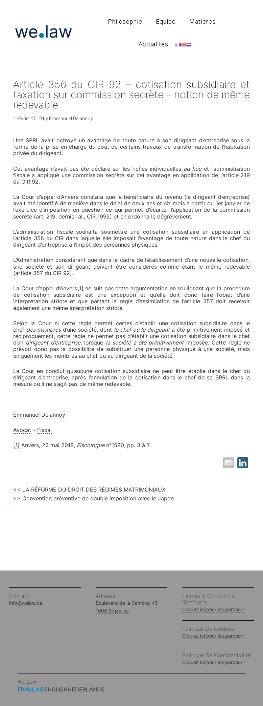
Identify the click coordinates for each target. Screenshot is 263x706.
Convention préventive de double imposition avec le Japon (93, 498)
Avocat (22, 430)
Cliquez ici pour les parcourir (213, 609)
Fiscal (44, 430)
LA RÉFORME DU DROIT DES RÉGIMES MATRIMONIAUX (89, 489)
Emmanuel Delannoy (39, 414)
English (56, 689)
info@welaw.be (25, 603)
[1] (80, 288)
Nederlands (86, 689)
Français (31, 689)
